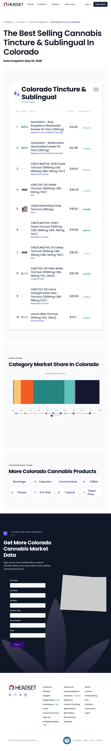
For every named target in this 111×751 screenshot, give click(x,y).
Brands (31, 4)
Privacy (92, 740)
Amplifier (68, 721)
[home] (13, 4)
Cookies (99, 740)
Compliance (77, 740)
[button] (43, 4)
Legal (85, 740)
